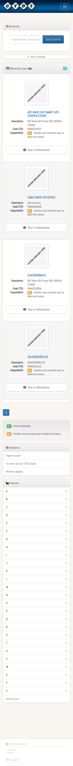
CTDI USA (10, 752)
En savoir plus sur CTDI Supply (21, 463)
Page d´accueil (13, 455)
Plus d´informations (36, 150)
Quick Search (53, 39)
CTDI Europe (11, 750)
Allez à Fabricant (36, 56)
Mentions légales (14, 471)
